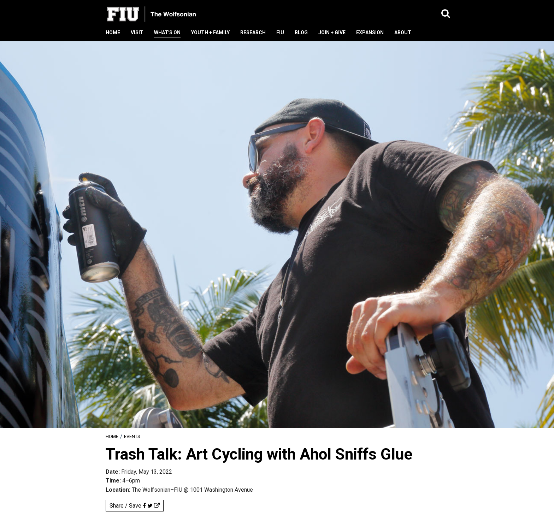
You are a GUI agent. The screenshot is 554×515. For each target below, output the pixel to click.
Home (112, 436)
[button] (445, 14)
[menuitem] (112, 436)
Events (132, 436)
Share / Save (135, 505)
